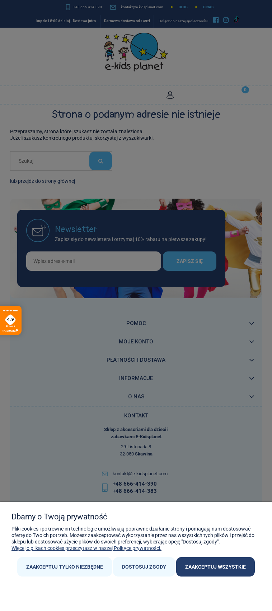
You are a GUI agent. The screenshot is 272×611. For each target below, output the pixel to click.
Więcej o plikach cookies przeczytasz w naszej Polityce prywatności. (86, 548)
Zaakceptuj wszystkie (215, 567)
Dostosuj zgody (144, 567)
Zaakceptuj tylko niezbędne (64, 567)
